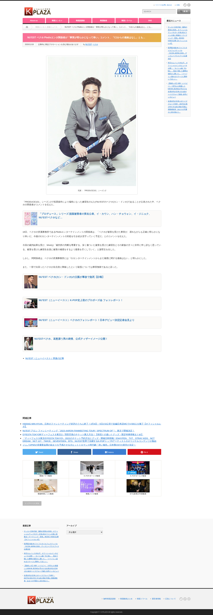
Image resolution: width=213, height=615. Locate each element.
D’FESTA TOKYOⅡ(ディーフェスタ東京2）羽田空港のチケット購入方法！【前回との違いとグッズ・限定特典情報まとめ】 (83, 434)
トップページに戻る (32, 503)
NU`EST (88, 44)
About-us (34, 21)
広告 (178, 5)
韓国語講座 (80, 21)
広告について (170, 599)
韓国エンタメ (57, 21)
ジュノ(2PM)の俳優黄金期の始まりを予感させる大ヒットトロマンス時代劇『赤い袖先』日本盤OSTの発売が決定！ (79, 445)
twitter (185, 5)
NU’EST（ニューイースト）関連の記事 (44, 358)
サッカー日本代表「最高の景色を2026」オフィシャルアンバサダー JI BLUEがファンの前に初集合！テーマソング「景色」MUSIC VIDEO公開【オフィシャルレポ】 (177, 35)
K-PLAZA (104, 612)
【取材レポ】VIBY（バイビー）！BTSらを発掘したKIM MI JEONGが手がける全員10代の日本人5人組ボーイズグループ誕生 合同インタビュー (41, 568)
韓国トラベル (126, 21)
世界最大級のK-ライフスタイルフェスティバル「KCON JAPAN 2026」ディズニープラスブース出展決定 (177, 53)
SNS (150, 21)
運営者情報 (156, 599)
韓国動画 (103, 21)
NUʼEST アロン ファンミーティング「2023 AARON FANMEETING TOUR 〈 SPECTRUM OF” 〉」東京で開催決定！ (79, 430)
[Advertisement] (104, 9)
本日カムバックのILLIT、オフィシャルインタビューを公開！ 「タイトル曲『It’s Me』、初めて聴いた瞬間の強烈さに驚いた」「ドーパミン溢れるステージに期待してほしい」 (178, 71)
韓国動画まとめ (126, 599)
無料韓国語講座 (109, 599)
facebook (189, 5)
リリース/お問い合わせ (163, 5)
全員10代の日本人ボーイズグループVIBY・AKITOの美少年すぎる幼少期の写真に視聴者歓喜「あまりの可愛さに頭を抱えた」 (178, 106)
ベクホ (95, 44)
